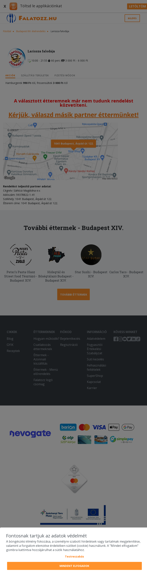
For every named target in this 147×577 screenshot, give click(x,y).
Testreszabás (74, 556)
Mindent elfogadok (74, 566)
